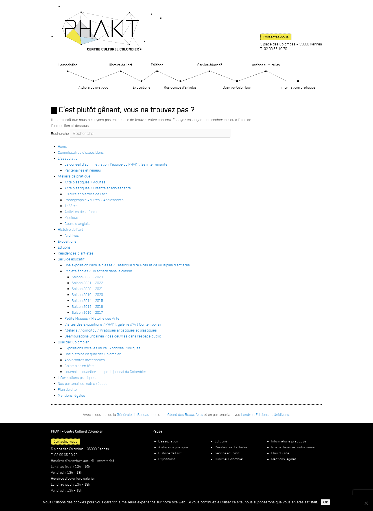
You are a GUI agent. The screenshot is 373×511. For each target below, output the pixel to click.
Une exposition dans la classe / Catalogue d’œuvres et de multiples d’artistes (127, 265)
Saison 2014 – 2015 (87, 300)
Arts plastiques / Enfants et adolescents (98, 188)
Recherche (60, 133)
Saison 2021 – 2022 (87, 282)
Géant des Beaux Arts (185, 414)
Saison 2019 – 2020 (87, 294)
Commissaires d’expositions (81, 152)
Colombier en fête (79, 365)
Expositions (141, 87)
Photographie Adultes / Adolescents (94, 200)
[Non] (366, 503)
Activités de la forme (82, 211)
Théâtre (71, 205)
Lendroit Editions (255, 414)
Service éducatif (209, 65)
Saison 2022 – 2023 (87, 277)
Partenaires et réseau (83, 170)
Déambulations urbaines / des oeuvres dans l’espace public (113, 336)
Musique (71, 217)
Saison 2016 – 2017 (87, 312)
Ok (325, 502)
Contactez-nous (276, 37)
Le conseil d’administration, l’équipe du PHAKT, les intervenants (116, 164)
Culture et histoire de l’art (86, 194)
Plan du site (67, 389)
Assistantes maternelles (85, 360)
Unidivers (281, 414)
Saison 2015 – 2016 (87, 306)
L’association (68, 65)
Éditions (157, 65)
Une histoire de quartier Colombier (93, 354)
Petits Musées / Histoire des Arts (92, 318)
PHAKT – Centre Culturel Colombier (106, 28)
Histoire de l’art (120, 65)
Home (62, 146)
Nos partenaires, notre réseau (83, 383)
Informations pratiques (298, 87)
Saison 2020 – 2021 (87, 288)
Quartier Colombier (237, 87)
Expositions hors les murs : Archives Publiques (103, 348)
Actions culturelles (266, 65)
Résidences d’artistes (180, 87)
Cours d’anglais (77, 223)
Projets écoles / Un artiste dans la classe (98, 271)
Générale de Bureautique (137, 414)
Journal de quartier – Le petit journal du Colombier (106, 371)
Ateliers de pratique (93, 87)
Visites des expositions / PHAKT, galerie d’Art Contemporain (113, 324)
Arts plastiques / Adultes (85, 182)
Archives (72, 235)
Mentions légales (71, 395)
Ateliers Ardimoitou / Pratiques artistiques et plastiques (111, 330)
